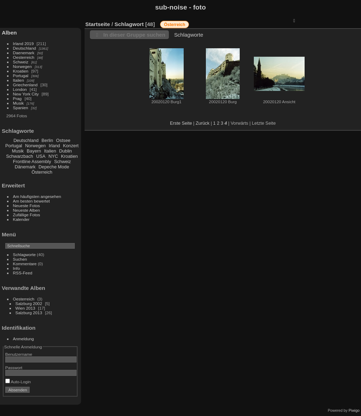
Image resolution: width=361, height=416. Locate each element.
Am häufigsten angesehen (37, 196)
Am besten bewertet (31, 201)
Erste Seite (181, 123)
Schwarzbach (19, 156)
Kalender (21, 219)
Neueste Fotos (26, 205)
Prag (17, 98)
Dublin (65, 151)
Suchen (20, 259)
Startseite (97, 24)
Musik (18, 103)
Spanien (20, 107)
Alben (9, 33)
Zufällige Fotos (26, 214)
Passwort (13, 367)
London (20, 89)
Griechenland (25, 84)
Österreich (41, 172)
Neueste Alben (26, 210)
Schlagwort (129, 24)
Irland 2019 (23, 43)
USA (40, 156)
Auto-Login (18, 381)
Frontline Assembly (32, 161)
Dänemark (25, 166)
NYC (53, 156)
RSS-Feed (22, 273)
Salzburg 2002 (29, 303)
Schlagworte (24, 254)
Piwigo (354, 410)
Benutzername (18, 354)
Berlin (47, 140)
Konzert (71, 145)
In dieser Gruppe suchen (134, 35)
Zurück (202, 123)
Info (16, 268)
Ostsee (63, 140)
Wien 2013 (25, 308)
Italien (18, 80)
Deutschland (24, 48)
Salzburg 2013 (29, 312)
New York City (26, 94)
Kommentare (25, 263)
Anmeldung (23, 338)
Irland (54, 145)
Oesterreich (24, 57)
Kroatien (21, 71)
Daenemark (24, 52)
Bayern (34, 151)
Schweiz (21, 62)
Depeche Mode (53, 166)
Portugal (21, 75)
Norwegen (22, 66)
